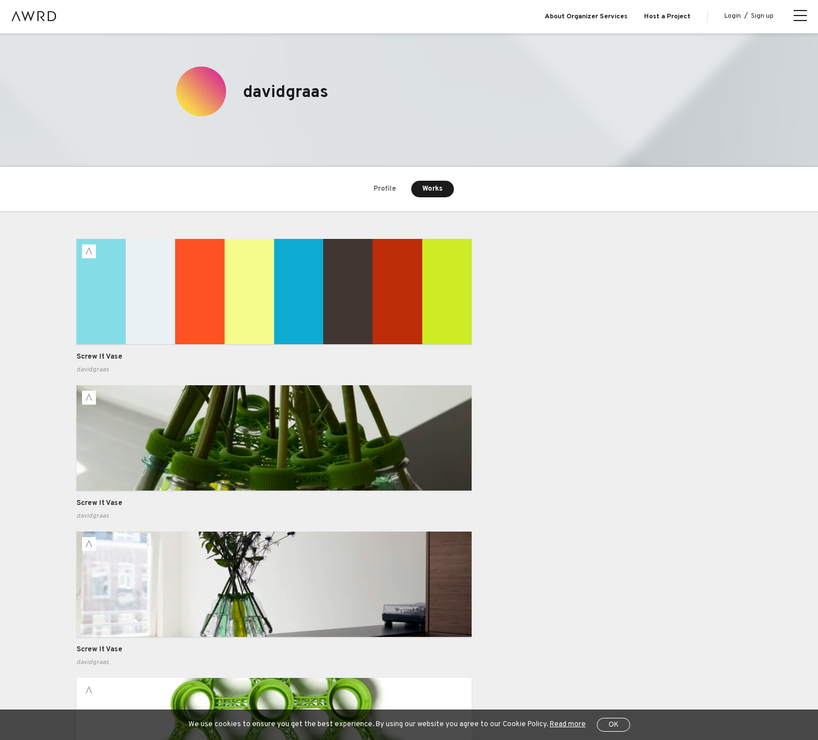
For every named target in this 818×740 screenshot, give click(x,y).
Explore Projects (103, 600)
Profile (385, 189)
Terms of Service (204, 695)
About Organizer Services (586, 16)
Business (229, 555)
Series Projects (102, 645)
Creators (91, 622)
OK (613, 725)
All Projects (93, 695)
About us (91, 555)
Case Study (233, 577)
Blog (83, 577)
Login (732, 16)
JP (621, 696)
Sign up (762, 16)
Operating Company (459, 695)
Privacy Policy (267, 695)
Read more (568, 724)
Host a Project (667, 16)
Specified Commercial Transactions (358, 695)
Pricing (225, 600)
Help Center (145, 695)
